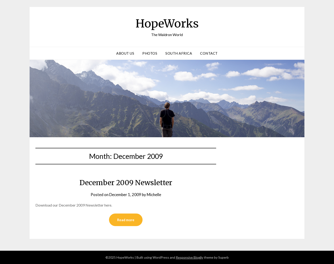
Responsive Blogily (189, 257)
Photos (149, 53)
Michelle (154, 194)
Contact (209, 53)
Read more (125, 220)
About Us (125, 53)
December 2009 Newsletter (125, 182)
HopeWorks (167, 23)
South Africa (178, 53)
